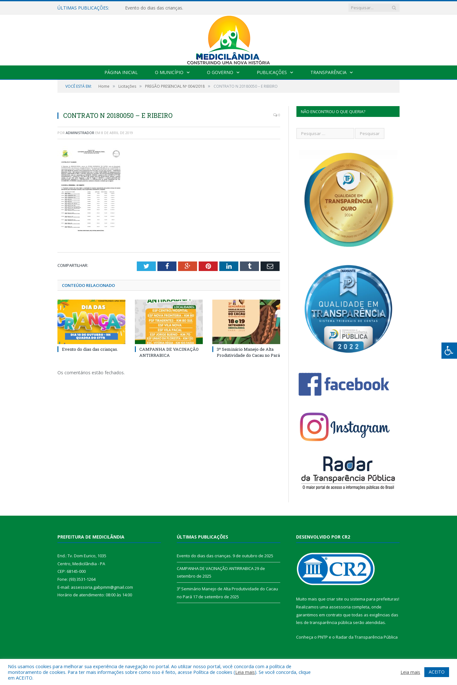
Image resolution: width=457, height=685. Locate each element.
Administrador (80, 132)
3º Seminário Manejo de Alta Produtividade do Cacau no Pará (248, 352)
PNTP (323, 637)
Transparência (328, 72)
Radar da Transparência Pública (367, 637)
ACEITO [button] (437, 672)
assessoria (340, 607)
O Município (169, 72)
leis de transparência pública (324, 622)
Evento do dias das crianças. (154, 8)
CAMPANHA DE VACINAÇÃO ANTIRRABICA (169, 352)
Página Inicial (121, 72)
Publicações (272, 72)
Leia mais (245, 672)
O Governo (220, 72)
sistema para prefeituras (374, 599)
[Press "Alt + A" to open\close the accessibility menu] (449, 350)
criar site (335, 599)
